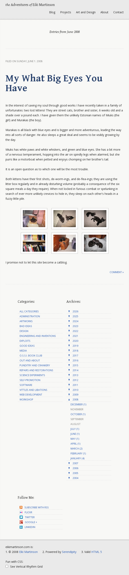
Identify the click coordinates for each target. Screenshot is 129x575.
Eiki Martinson (28, 552)
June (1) (75, 434)
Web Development (31, 394)
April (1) (75, 443)
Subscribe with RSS (34, 507)
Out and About (30, 360)
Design (24, 331)
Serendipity (69, 552)
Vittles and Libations (33, 390)
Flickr (26, 512)
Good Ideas (27, 345)
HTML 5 (96, 552)
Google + (28, 522)
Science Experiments (32, 375)
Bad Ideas (26, 326)
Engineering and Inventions (38, 336)
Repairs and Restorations (36, 370)
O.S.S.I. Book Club (31, 355)
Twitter (27, 517)
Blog (52, 12)
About (104, 12)
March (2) (77, 448)
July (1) (75, 429)
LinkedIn (27, 527)
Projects (65, 12)
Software (26, 385)
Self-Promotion (30, 380)
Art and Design (86, 12)
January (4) (78, 458)
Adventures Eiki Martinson (30, 5)
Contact (118, 12)
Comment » (117, 272)
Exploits (25, 341)
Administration (30, 316)
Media (23, 350)
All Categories (29, 311)
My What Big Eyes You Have (54, 83)
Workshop (26, 399)
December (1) (78, 404)
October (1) (78, 414)
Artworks (26, 321)
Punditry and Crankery (35, 365)
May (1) (75, 438)
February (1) (78, 453)
